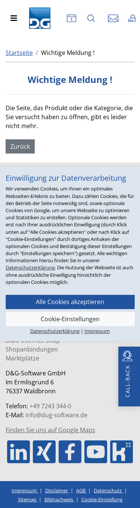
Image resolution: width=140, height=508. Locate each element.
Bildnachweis (59, 499)
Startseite (19, 53)
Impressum (25, 490)
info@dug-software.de (56, 415)
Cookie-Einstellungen (70, 319)
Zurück (20, 146)
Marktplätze (22, 358)
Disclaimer (57, 490)
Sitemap (27, 499)
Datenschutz (108, 490)
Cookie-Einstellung (101, 499)
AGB (81, 490)
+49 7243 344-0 (50, 406)
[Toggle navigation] (14, 18)
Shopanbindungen (32, 349)
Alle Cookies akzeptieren (70, 302)
